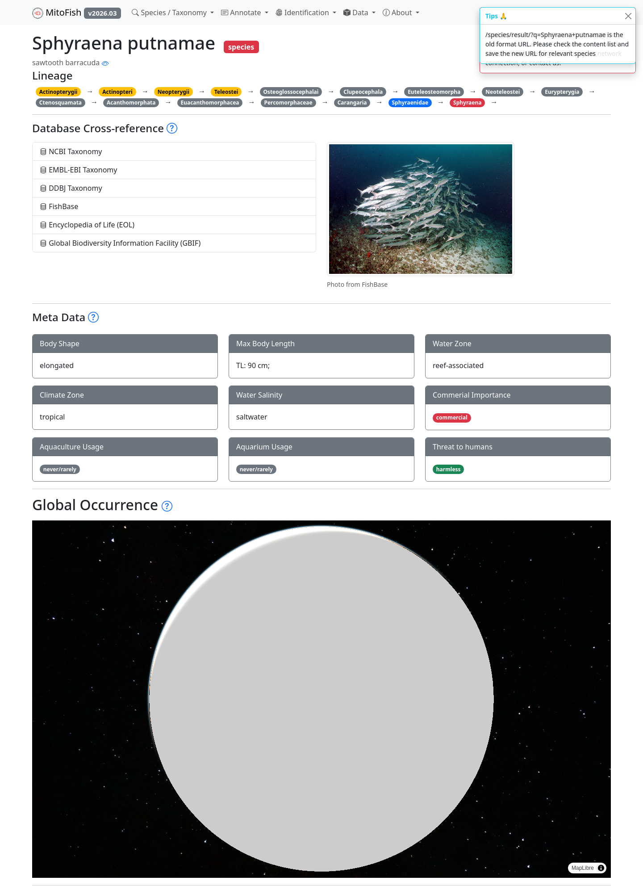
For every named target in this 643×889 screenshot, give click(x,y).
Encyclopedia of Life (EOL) (87, 225)
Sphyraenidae (410, 102)
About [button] (398, 12)
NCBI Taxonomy (71, 151)
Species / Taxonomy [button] (170, 12)
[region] (321, 699)
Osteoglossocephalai (290, 92)
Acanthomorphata (131, 102)
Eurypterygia (562, 92)
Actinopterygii (58, 92)
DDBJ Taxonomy (71, 188)
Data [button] (356, 12)
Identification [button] (303, 12)
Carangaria (352, 102)
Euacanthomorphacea (209, 102)
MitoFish (76, 12)
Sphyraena (467, 102)
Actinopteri (117, 92)
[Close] (628, 16)
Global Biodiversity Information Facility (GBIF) (120, 243)
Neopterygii (173, 92)
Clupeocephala (363, 92)
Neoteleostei (502, 92)
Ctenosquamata (60, 102)
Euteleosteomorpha (434, 92)
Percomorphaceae (288, 102)
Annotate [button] (242, 12)
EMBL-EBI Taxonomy (78, 170)
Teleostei (226, 92)
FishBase (59, 206)
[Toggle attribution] (601, 868)
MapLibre (583, 868)
